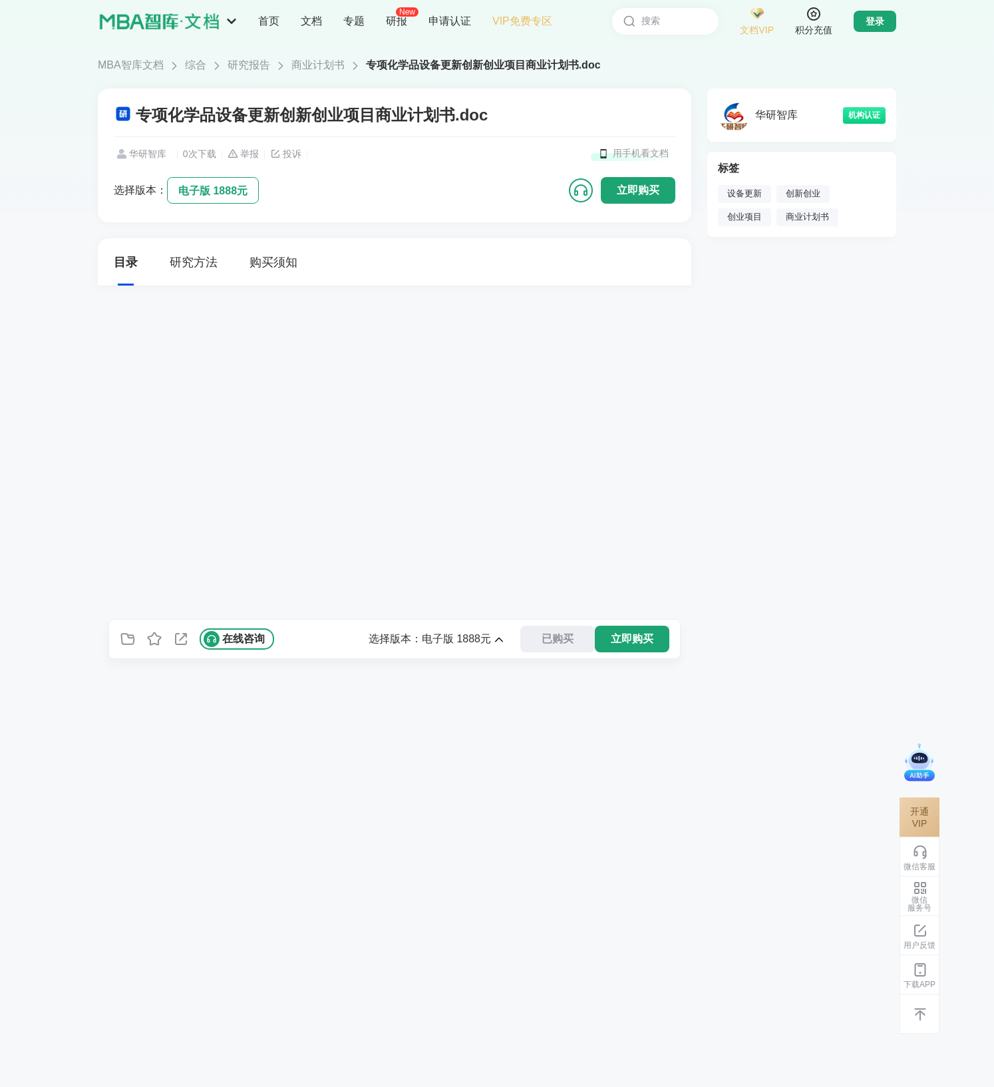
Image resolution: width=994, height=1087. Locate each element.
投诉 (285, 153)
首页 (268, 21)
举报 (243, 153)
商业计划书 (318, 65)
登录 (875, 21)
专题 (354, 21)
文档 (311, 21)
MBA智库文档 (131, 65)
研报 (396, 21)
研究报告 (249, 65)
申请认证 (449, 21)
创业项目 (744, 217)
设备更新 (744, 193)
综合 (195, 65)
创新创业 (803, 193)
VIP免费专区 (522, 21)
